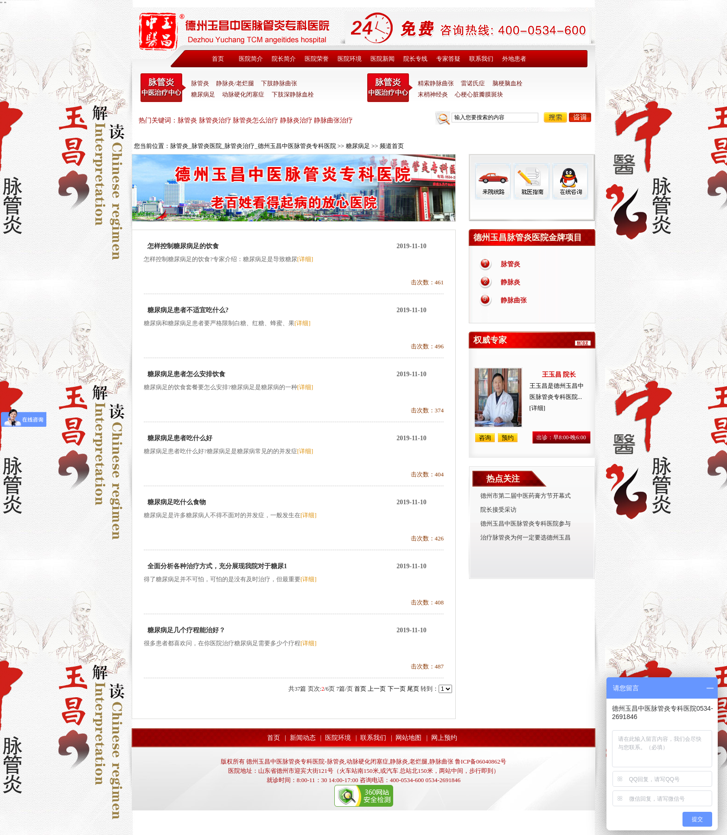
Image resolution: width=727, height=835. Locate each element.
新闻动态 (303, 737)
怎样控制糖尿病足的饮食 (183, 246)
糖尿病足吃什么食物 (176, 502)
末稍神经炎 (390, 87)
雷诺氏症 (473, 83)
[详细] (305, 259)
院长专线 (415, 58)
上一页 (377, 688)
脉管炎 (200, 83)
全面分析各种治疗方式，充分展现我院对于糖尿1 (217, 566)
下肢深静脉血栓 (293, 94)
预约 (508, 437)
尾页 (413, 688)
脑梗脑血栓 (507, 83)
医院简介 (251, 58)
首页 (218, 58)
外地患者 (514, 58)
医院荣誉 (317, 58)
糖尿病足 (203, 94)
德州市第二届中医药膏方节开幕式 (525, 495)
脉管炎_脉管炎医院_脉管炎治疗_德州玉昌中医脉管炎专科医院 (253, 145)
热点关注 (503, 478)
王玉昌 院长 (559, 374)
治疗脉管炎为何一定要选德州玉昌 (525, 537)
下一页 (397, 688)
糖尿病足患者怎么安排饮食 (186, 374)
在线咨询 (570, 181)
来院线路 (493, 181)
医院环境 (350, 58)
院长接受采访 (498, 509)
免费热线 (532, 210)
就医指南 (531, 181)
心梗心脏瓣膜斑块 (479, 94)
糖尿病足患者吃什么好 (179, 438)
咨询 (580, 117)
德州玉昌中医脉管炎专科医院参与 (525, 523)
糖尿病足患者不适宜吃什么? (188, 310)
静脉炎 (510, 282)
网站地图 (408, 737)
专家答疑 (448, 58)
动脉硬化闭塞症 (243, 94)
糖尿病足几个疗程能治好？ (186, 630)
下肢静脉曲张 (279, 83)
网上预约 (444, 737)
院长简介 (284, 58)
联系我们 (481, 58)
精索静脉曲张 (436, 83)
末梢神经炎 (433, 94)
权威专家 (490, 340)
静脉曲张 (514, 300)
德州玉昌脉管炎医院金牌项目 (527, 237)
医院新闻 (382, 58)
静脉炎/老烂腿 (235, 83)
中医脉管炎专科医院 (163, 87)
